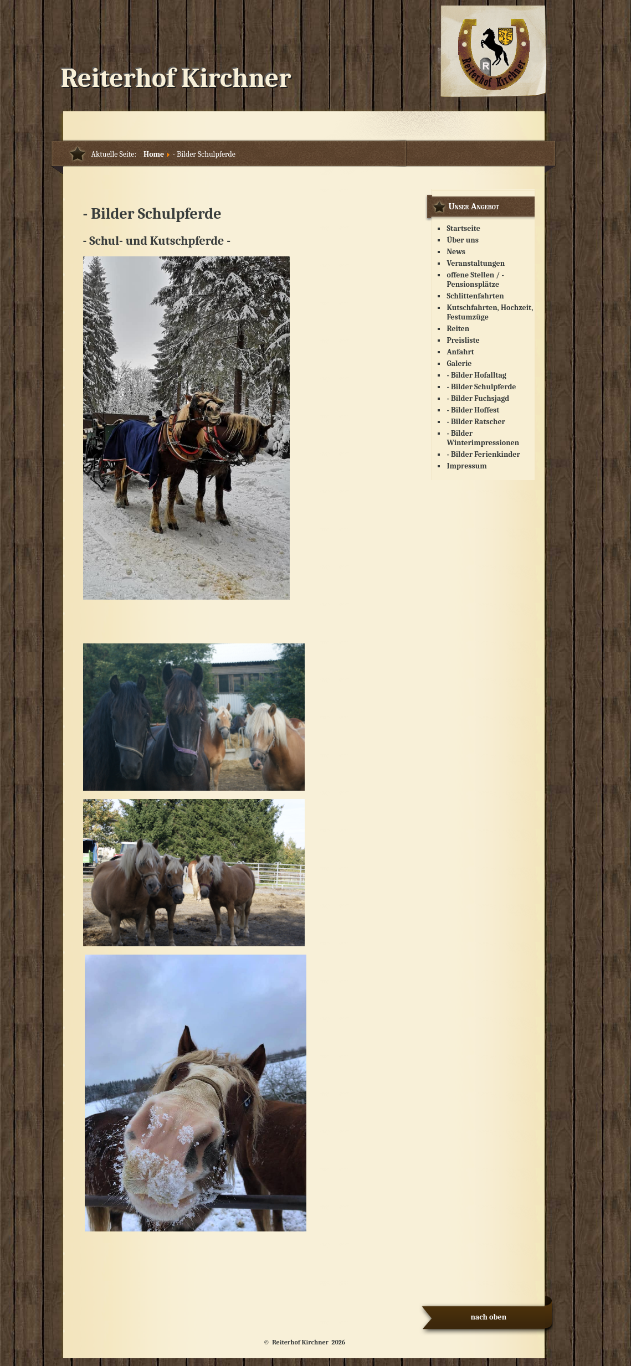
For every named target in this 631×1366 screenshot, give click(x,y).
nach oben (489, 1317)
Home (153, 154)
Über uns (463, 240)
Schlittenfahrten (475, 296)
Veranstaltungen (476, 263)
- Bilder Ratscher (476, 421)
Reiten (458, 328)
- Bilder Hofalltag (476, 375)
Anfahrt (460, 352)
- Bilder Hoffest (473, 410)
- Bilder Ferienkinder (483, 454)
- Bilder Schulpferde (481, 386)
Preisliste (463, 340)
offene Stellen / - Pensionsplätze (475, 279)
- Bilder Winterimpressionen (483, 438)
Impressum (467, 466)
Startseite (463, 228)
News (456, 251)
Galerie (459, 363)
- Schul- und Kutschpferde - (157, 241)
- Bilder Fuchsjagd (478, 398)
